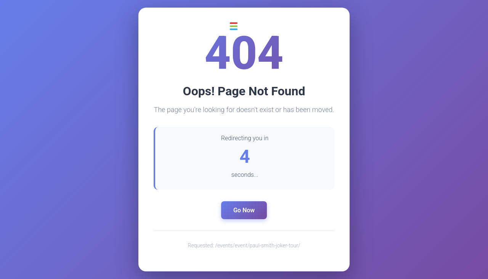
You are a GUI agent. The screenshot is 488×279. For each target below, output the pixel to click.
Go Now (244, 210)
